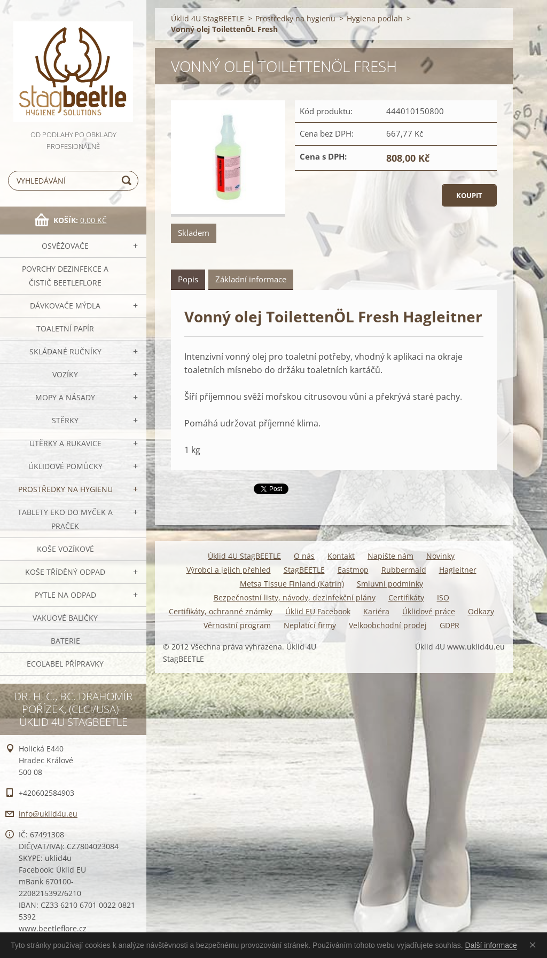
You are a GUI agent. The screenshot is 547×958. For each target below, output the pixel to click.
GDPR (449, 625)
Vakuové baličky (65, 618)
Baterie (65, 641)
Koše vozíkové (65, 549)
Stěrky (65, 420)
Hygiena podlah (375, 18)
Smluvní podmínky (390, 584)
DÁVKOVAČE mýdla (65, 305)
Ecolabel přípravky (65, 664)
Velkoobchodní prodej (388, 625)
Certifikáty (406, 597)
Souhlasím (534, 944)
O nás (304, 556)
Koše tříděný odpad (65, 572)
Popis (188, 279)
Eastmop (353, 570)
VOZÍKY (65, 374)
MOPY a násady (65, 397)
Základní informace (250, 279)
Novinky (440, 556)
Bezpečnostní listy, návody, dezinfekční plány (295, 597)
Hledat (128, 180)
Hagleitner (457, 570)
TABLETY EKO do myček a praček (65, 519)
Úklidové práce (428, 611)
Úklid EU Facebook (317, 611)
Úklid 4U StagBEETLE (207, 18)
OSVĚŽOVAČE (65, 246)
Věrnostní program (237, 625)
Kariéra (376, 611)
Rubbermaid (403, 570)
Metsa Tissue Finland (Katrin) (292, 584)
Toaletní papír (65, 328)
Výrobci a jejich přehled (228, 570)
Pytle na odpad (65, 595)
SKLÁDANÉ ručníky (65, 351)
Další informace (491, 945)
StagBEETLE (304, 570)
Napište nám (390, 556)
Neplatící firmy (310, 625)
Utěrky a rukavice (65, 443)
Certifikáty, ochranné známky (220, 611)
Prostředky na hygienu (65, 489)
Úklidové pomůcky (65, 466)
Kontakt (341, 556)
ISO (443, 597)
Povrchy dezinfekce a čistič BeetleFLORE (65, 276)
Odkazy (481, 611)
